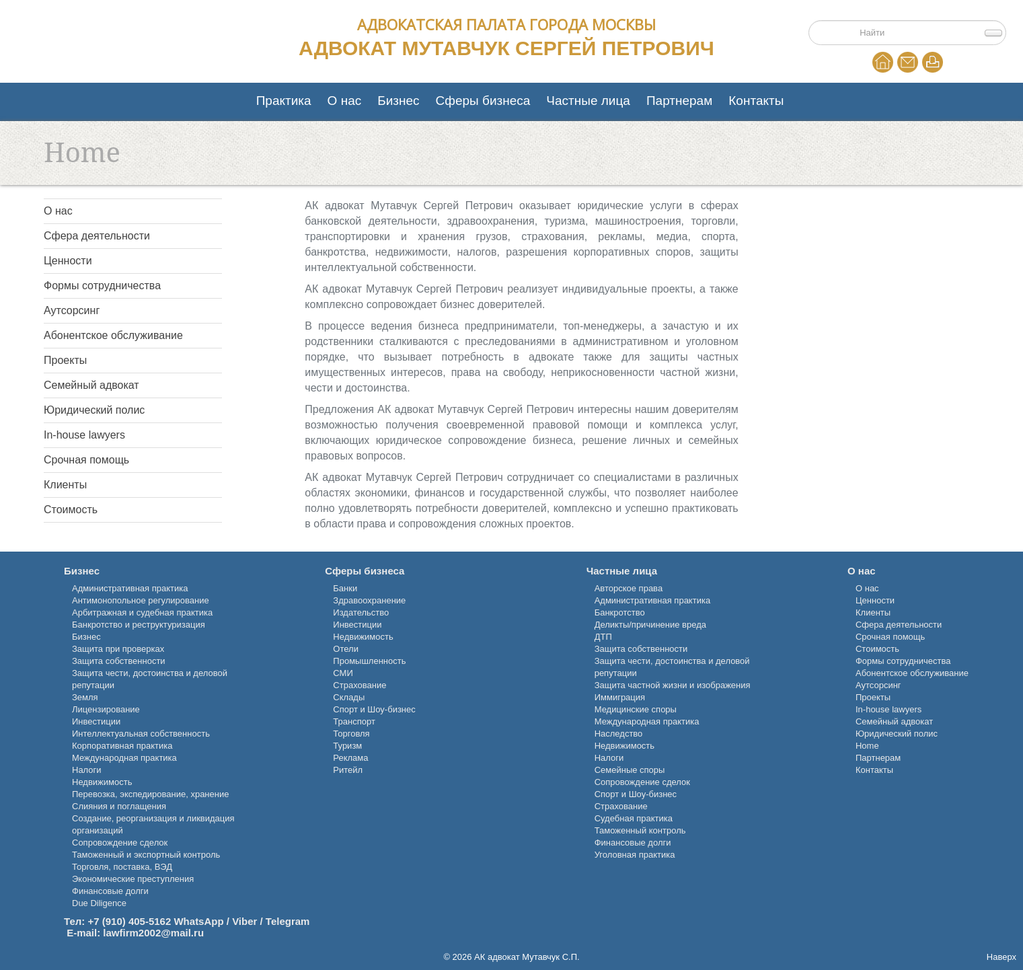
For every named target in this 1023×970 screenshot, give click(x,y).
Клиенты (65, 484)
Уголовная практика (635, 855)
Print (932, 62)
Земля (85, 697)
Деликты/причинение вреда (650, 625)
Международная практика (124, 758)
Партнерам (679, 101)
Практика (283, 101)
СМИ (342, 673)
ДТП (603, 637)
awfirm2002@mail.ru (155, 932)
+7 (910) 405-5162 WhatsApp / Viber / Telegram (198, 921)
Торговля (351, 734)
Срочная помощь (86, 459)
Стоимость (71, 509)
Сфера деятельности (97, 235)
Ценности (68, 260)
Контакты (756, 101)
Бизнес (398, 101)
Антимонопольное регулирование (140, 600)
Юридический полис (94, 410)
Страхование (359, 685)
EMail (907, 62)
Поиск (850, 24)
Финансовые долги (110, 891)
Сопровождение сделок (119, 842)
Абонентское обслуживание (113, 335)
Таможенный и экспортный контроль (146, 855)
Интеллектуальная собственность (141, 734)
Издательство (361, 612)
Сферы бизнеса (483, 101)
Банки (345, 588)
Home (882, 62)
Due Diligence (99, 903)
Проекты (65, 360)
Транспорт (354, 721)
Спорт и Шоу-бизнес (374, 709)
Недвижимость (102, 782)
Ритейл (348, 770)
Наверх (1001, 957)
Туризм (347, 746)
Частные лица (588, 101)
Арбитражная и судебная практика (142, 612)
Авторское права (628, 588)
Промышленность (369, 661)
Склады (349, 697)
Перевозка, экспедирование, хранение (150, 794)
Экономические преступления (133, 879)
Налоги (87, 770)
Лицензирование (106, 709)
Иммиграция (620, 697)
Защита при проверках (118, 649)
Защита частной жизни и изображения (673, 685)
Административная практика (130, 588)
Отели (345, 649)
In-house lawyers (84, 435)
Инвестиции (96, 721)
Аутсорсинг (72, 310)
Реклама (350, 758)
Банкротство (620, 612)
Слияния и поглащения (119, 806)
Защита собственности (118, 661)
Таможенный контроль (640, 830)
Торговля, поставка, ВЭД (122, 867)
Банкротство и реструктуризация (138, 625)
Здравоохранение (369, 600)
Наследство (619, 734)
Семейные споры (630, 770)
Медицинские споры (636, 709)
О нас (345, 101)
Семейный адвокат (91, 385)
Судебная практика (634, 818)
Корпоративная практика (122, 746)
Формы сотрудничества (102, 285)
